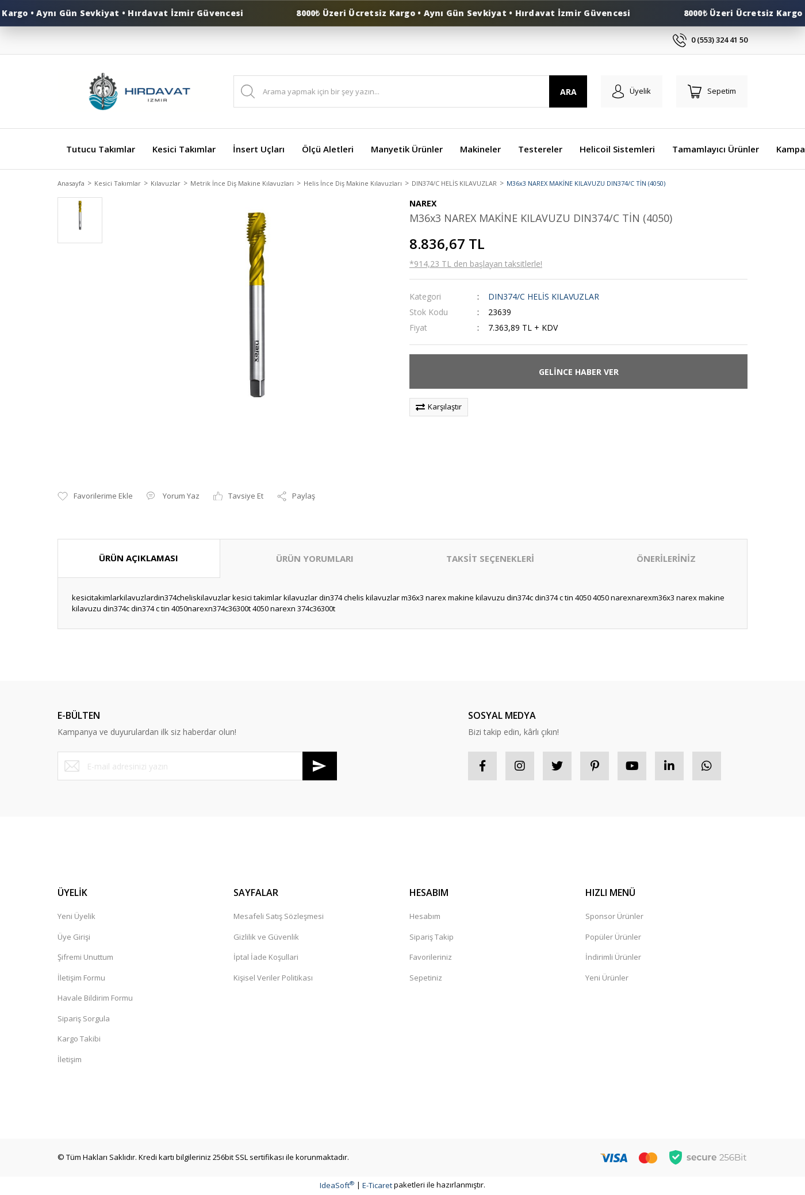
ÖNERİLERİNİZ (666, 559)
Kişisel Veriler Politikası (273, 978)
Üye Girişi (73, 937)
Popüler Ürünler (613, 937)
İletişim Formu (81, 978)
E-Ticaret (377, 1186)
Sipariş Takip (431, 937)
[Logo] (138, 91)
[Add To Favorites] (95, 497)
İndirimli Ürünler (613, 958)
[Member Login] (631, 91)
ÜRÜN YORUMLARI (315, 559)
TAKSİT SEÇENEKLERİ (490, 559)
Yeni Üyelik (76, 917)
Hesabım (424, 917)
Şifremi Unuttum (85, 958)
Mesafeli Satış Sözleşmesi (278, 917)
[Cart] (711, 91)
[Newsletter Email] (197, 767)
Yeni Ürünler (606, 978)
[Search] (410, 91)
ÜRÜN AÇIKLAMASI (138, 559)
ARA (568, 91)
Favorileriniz (430, 958)
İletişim (69, 1060)
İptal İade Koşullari (265, 958)
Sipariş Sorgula (83, 1019)
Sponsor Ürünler (614, 917)
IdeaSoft (337, 1186)
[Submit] (319, 767)
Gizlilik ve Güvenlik (266, 937)
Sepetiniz (425, 978)
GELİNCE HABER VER (579, 372)
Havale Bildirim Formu (95, 999)
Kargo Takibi (79, 1040)
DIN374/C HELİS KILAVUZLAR (543, 297)
